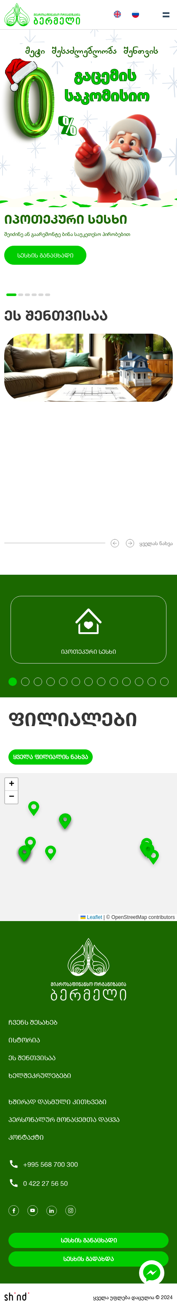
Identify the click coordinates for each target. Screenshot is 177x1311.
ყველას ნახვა (156, 543)
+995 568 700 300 (43, 1164)
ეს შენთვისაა (32, 1057)
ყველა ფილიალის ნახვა (50, 756)
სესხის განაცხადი (45, 255)
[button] (153, 859)
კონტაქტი (26, 1137)
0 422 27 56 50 (38, 1183)
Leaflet (91, 917)
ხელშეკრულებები (39, 1075)
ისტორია (24, 1040)
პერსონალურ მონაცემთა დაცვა (64, 1119)
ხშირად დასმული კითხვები (57, 1101)
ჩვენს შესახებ (32, 1022)
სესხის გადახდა (88, 1258)
